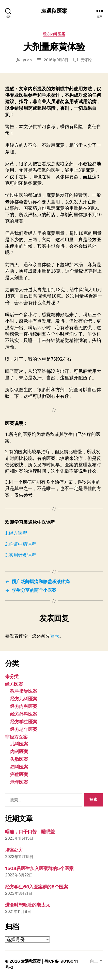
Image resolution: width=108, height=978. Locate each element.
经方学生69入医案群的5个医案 (36, 886)
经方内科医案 (54, 34)
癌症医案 (19, 774)
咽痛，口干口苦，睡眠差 (30, 831)
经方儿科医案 (23, 698)
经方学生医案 (23, 721)
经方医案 (14, 684)
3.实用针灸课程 (20, 555)
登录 (54, 636)
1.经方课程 (16, 533)
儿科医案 (19, 744)
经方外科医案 (23, 714)
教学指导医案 (23, 691)
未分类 (12, 676)
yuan (27, 59)
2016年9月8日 (56, 59)
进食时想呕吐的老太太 (27, 905)
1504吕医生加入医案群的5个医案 (39, 868)
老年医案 (19, 782)
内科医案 (19, 751)
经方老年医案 (23, 729)
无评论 (86, 59)
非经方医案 (16, 737)
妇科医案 (19, 766)
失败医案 (19, 759)
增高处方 (14, 850)
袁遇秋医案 (54, 11)
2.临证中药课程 (20, 544)
